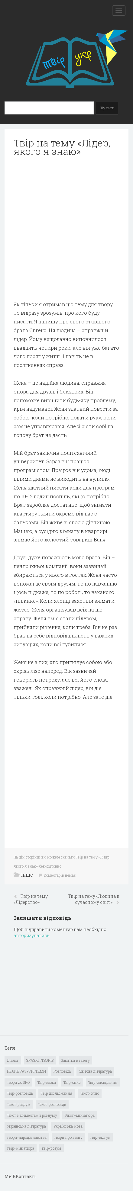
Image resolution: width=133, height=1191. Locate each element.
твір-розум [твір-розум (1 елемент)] (51, 1148)
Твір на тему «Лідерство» (31, 899)
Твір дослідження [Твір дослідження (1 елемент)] (57, 1093)
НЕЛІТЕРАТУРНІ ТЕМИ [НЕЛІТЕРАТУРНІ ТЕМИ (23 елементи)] (26, 1071)
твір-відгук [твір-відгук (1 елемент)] (100, 1137)
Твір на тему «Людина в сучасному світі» (93, 899)
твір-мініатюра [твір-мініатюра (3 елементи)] (20, 1148)
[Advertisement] (66, 228)
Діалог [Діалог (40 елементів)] (13, 1060)
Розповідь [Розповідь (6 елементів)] (62, 1071)
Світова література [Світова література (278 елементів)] (95, 1071)
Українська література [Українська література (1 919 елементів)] (26, 1126)
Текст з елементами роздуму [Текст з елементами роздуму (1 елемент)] (32, 1115)
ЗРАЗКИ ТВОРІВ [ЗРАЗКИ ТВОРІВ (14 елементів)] (40, 1060)
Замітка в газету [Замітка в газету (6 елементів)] (75, 1060)
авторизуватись (32, 935)
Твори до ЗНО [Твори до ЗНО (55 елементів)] (18, 1082)
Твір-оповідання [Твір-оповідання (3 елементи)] (103, 1082)
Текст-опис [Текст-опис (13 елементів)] (89, 1093)
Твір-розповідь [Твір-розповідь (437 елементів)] (20, 1093)
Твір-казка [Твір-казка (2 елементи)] (46, 1082)
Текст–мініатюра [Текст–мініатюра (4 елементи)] (80, 1115)
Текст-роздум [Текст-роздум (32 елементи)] (19, 1104)
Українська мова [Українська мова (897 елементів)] (68, 1126)
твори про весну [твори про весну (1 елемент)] (68, 1137)
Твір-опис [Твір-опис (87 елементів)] (72, 1082)
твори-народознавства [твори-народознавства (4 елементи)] (27, 1137)
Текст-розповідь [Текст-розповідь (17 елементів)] (52, 1104)
